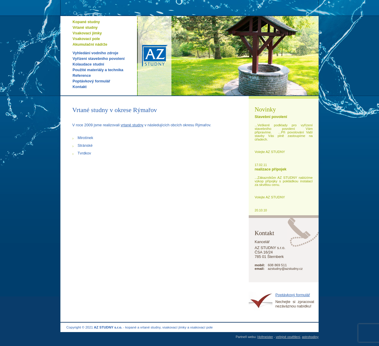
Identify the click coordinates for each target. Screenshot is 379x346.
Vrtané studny (85, 27)
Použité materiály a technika (98, 70)
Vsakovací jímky (87, 33)
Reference (82, 75)
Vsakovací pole (86, 38)
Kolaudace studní (88, 64)
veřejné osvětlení (288, 337)
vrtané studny (132, 125)
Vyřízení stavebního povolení (99, 58)
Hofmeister (265, 337)
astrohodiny (310, 337)
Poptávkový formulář (91, 81)
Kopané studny (86, 22)
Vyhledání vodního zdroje (95, 53)
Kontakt (80, 86)
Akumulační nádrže (90, 44)
